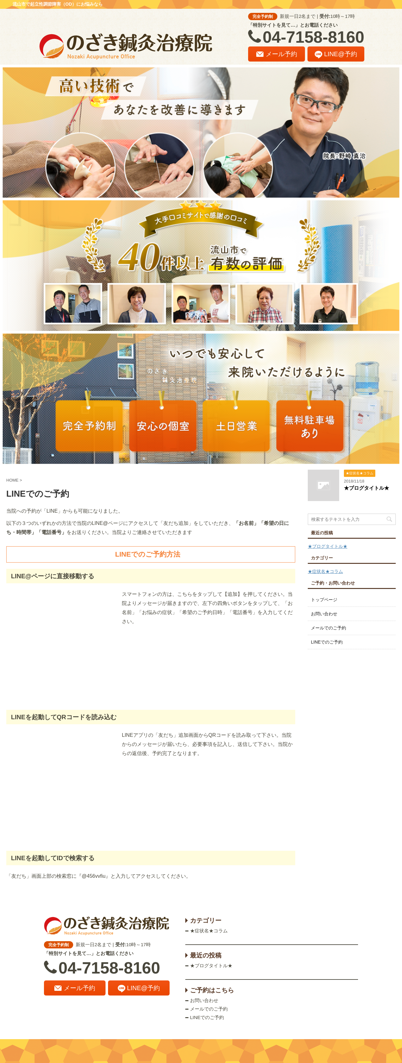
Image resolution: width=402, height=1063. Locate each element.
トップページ (324, 599)
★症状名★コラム (325, 571)
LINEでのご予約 (327, 642)
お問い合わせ (324, 613)
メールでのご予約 (328, 627)
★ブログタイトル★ (366, 488)
